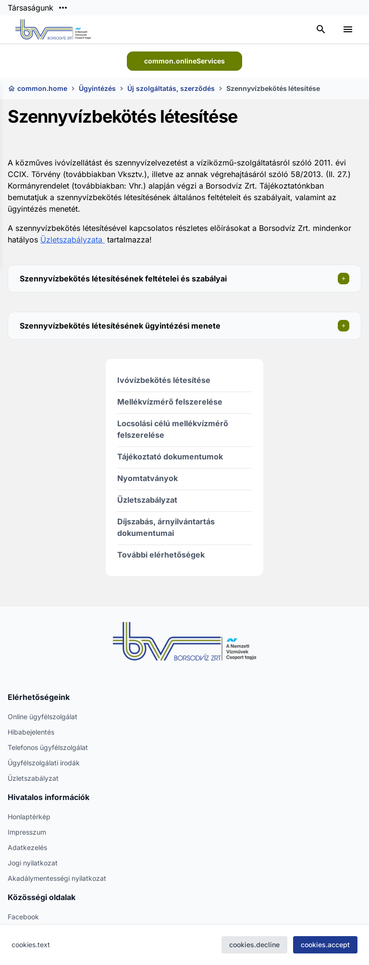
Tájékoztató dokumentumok (170, 456)
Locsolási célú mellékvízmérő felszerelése (172, 429)
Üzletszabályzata (72, 239)
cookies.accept (325, 944)
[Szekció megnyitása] (343, 278)
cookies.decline (254, 944)
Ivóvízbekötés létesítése (163, 380)
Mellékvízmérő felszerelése (169, 401)
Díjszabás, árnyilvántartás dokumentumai (166, 527)
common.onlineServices (184, 61)
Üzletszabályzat (147, 500)
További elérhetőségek (161, 554)
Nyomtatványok (147, 478)
